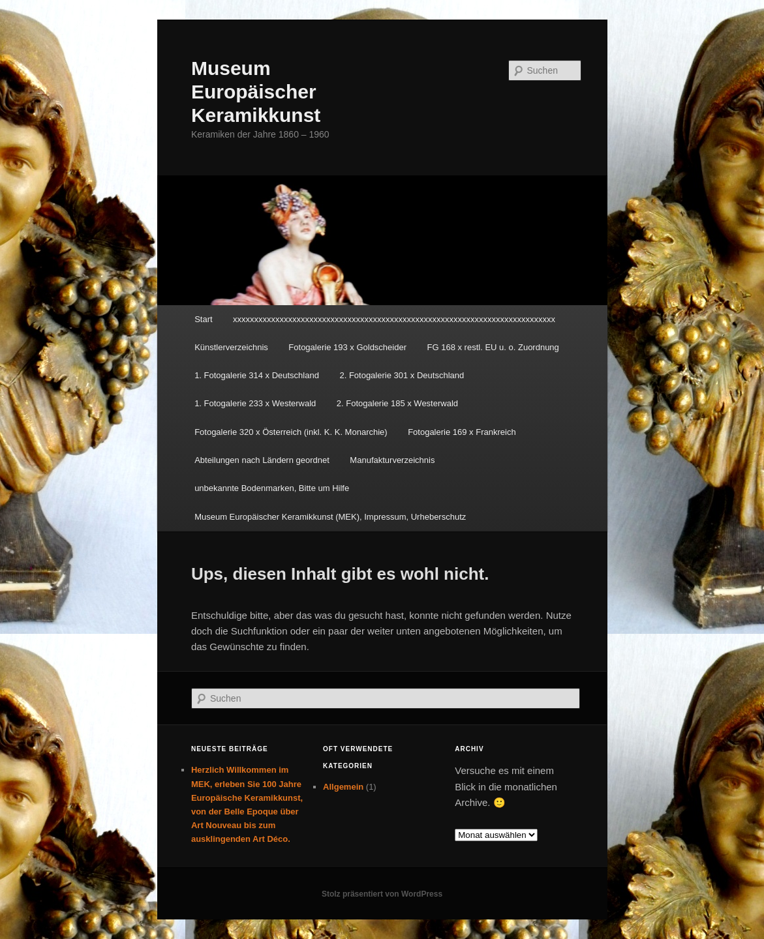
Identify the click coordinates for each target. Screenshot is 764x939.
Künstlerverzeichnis (231, 347)
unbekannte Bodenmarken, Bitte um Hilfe (271, 488)
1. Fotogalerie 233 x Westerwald (255, 403)
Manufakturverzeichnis (392, 460)
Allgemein (343, 787)
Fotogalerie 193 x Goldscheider (347, 347)
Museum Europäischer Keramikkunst (255, 91)
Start (203, 319)
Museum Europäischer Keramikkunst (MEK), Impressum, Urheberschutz (330, 517)
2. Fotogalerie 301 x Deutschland (401, 375)
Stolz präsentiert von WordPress (382, 894)
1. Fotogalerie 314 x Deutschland (256, 375)
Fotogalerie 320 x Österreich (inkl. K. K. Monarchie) (291, 432)
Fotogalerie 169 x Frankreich (461, 432)
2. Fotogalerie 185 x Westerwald (397, 403)
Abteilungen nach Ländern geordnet (261, 460)
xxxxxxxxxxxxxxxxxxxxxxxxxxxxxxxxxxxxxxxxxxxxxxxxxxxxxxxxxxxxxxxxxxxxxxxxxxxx (394, 319)
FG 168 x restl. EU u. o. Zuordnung (493, 347)
